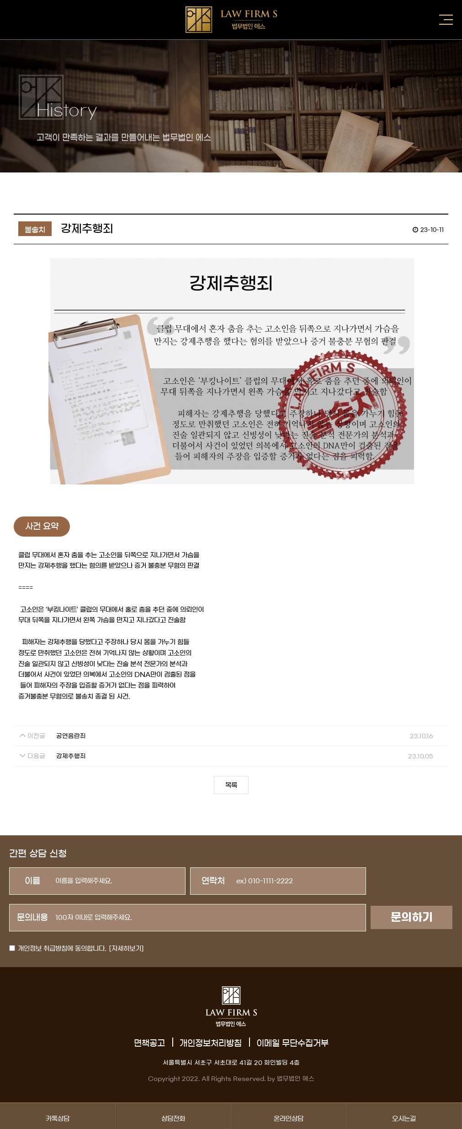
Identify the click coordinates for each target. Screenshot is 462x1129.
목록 (231, 785)
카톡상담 (57, 1116)
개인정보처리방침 (211, 1043)
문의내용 (32, 918)
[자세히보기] (126, 949)
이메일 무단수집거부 (292, 1043)
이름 (32, 881)
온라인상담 (288, 1116)
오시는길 (404, 1116)
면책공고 (149, 1043)
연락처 (213, 881)
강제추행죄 (71, 756)
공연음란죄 (71, 736)
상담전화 (173, 1116)
